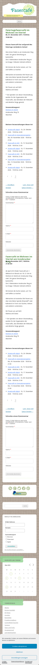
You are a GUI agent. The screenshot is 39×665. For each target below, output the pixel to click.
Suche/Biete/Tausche (11, 623)
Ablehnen (19, 652)
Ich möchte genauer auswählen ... (14, 550)
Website (8, 242)
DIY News (7, 613)
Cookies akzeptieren (19, 646)
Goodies (7, 615)
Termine (7, 625)
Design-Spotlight (10, 610)
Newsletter (8, 618)
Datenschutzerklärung (17, 661)
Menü (19, 21)
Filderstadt (10, 539)
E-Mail (8, 234)
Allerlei (7, 608)
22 (6, 587)
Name (8, 226)
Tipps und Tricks (10, 628)
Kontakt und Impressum (28, 662)
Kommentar (10, 203)
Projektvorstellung (10, 620)
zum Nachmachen (10, 633)
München (10, 537)
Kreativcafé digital (14, 130)
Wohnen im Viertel (12, 110)
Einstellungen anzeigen (19, 658)
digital (9, 542)
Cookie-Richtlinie (4, 662)
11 (19, 578)
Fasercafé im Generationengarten (19, 135)
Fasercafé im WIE (13, 143)
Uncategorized (9, 630)
